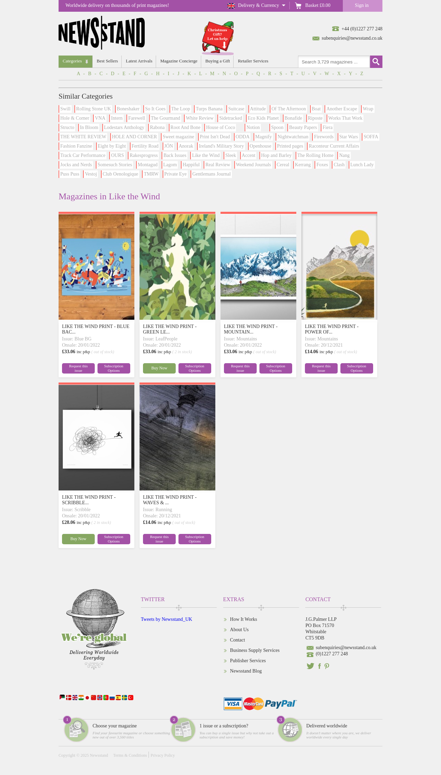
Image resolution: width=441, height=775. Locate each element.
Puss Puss (69, 174)
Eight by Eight (112, 146)
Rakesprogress (144, 155)
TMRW (151, 174)
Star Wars (348, 136)
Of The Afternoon (288, 108)
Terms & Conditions (130, 755)
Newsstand (99, 755)
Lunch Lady (362, 164)
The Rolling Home (315, 155)
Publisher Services (248, 660)
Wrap (368, 108)
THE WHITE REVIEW (83, 136)
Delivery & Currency (258, 5)
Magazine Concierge (178, 60)
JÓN (168, 146)
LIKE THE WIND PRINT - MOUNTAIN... (251, 329)
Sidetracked (230, 118)
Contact (237, 640)
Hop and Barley (276, 155)
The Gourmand (165, 118)
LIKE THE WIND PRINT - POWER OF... (332, 329)
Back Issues (174, 155)
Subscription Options (113, 368)
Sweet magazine (178, 136)
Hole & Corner (74, 118)
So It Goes (155, 108)
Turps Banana (209, 108)
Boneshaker (128, 108)
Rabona (157, 127)
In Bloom (89, 127)
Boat (316, 108)
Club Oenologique (120, 174)
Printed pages (290, 146)
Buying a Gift (217, 60)
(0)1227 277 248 (332, 653)
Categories (72, 60)
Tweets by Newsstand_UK (166, 619)
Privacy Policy (163, 755)
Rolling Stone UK (93, 108)
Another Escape (341, 108)
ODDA (242, 136)
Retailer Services (253, 60)
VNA (100, 118)
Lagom (170, 164)
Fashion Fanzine (76, 146)
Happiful (191, 164)
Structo (67, 127)
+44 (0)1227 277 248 (361, 28)
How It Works (243, 619)
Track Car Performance (82, 155)
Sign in (362, 5)
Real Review (217, 164)
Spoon (277, 127)
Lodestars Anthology (124, 127)
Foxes (322, 164)
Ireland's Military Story (221, 146)
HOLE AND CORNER (134, 136)
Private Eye (175, 174)
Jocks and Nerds (76, 164)
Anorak (186, 146)
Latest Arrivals (139, 60)
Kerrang (303, 164)
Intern (116, 118)
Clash (339, 164)
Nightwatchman (292, 136)
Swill (65, 108)
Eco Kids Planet (263, 118)
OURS (117, 155)
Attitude (258, 108)
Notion (253, 127)
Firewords (324, 136)
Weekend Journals (253, 164)
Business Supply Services (255, 650)
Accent (249, 155)
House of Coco (220, 127)
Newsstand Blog (246, 671)
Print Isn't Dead (215, 136)
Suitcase (236, 108)
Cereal (283, 164)
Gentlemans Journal (211, 174)
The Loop (180, 108)
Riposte (315, 118)
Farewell (136, 118)
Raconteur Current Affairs (334, 146)
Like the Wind (205, 155)
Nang (344, 155)
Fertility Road (145, 146)
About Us (239, 629)
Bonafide (293, 118)
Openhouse (260, 146)
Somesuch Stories (115, 164)
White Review (199, 118)
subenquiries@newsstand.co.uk (352, 38)
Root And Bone (186, 127)
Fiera (327, 127)
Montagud (148, 164)
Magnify (263, 136)
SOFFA (370, 136)
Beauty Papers (303, 127)
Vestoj (91, 174)
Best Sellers (107, 60)
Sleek (230, 155)
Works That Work (345, 118)
